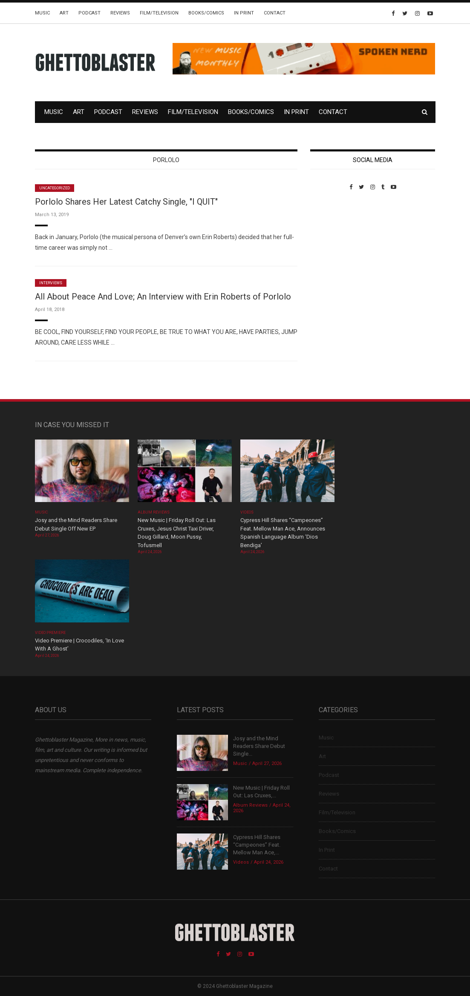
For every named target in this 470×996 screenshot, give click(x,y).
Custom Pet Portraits (335, 248)
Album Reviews (154, 512)
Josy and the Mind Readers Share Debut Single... (259, 746)
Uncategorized (54, 188)
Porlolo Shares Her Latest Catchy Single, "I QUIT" (126, 202)
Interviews (50, 283)
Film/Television (159, 13)
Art (64, 13)
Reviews (120, 13)
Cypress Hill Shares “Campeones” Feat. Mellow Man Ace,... (256, 845)
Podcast (89, 13)
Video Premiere (50, 633)
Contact (274, 13)
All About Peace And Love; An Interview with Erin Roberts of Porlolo (163, 296)
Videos (247, 512)
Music (42, 13)
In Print (244, 13)
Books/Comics (206, 13)
